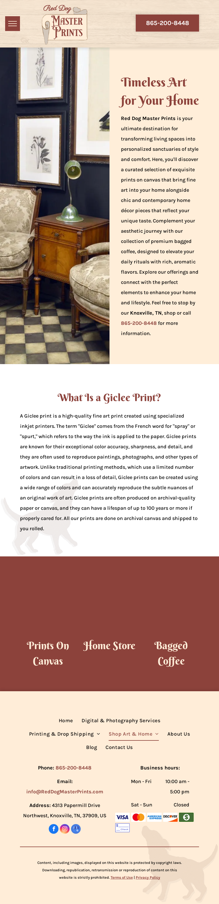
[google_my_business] (76, 829)
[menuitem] (65, 720)
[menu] (12, 23)
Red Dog (57, 8)
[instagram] (65, 829)
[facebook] (53, 829)
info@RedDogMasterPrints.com (64, 792)
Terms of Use (122, 877)
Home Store (109, 645)
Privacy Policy (148, 877)
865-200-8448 (139, 323)
